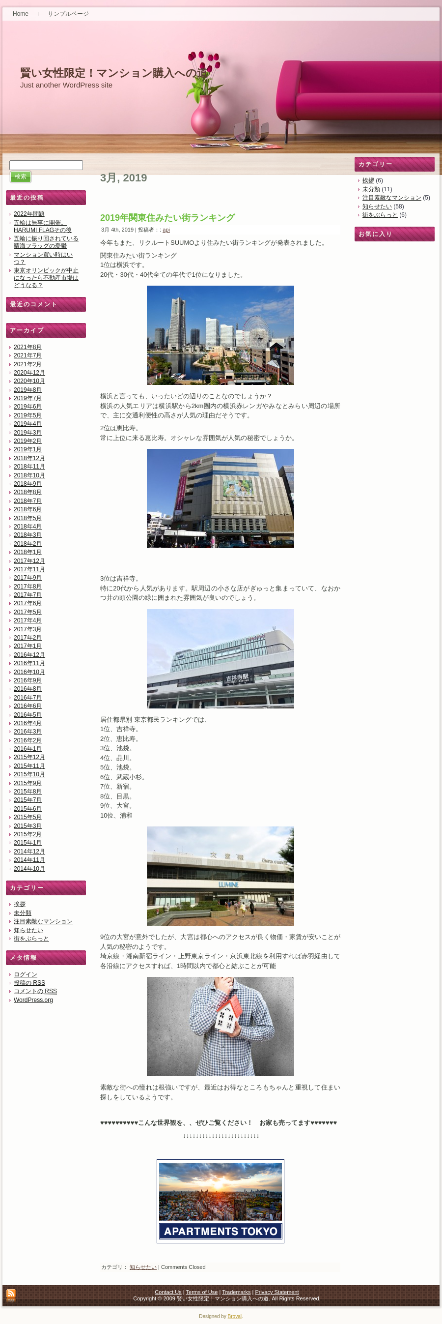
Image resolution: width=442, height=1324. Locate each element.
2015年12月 (29, 757)
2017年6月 (28, 603)
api (166, 230)
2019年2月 (28, 441)
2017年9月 (28, 577)
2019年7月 (28, 398)
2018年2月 (28, 543)
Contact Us (168, 1292)
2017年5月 (28, 612)
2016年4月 (28, 723)
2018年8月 (28, 492)
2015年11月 (29, 766)
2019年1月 (28, 449)
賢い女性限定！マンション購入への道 (114, 73)
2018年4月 (28, 526)
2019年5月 (28, 415)
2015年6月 (28, 808)
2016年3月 (28, 731)
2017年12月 (29, 561)
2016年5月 (28, 714)
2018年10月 (29, 475)
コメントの (35, 991)
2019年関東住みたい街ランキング (167, 218)
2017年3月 (28, 629)
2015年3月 (28, 826)
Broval (235, 1316)
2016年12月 (29, 654)
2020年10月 (29, 381)
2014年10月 (29, 868)
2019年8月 (28, 389)
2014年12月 (29, 851)
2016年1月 (28, 748)
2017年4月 (28, 620)
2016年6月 (28, 706)
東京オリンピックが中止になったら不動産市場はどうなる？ (46, 278)
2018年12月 (29, 458)
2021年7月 (28, 355)
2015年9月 (28, 783)
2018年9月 (28, 483)
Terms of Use (202, 1292)
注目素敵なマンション (43, 921)
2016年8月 (28, 688)
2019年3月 (28, 432)
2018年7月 (28, 501)
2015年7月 (28, 799)
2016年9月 (28, 680)
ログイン (25, 974)
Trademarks (236, 1292)
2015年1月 (28, 842)
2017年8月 (28, 586)
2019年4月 (28, 423)
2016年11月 (29, 663)
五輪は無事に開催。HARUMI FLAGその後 (43, 226)
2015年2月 (28, 834)
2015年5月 (28, 817)
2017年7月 (28, 594)
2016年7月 (28, 697)
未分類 (22, 913)
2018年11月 (29, 466)
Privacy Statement (277, 1292)
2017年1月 (28, 646)
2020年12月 (29, 372)
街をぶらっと (31, 938)
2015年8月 (28, 791)
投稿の (29, 982)
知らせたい (28, 930)
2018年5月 (28, 518)
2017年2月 (28, 637)
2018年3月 (28, 534)
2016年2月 (28, 740)
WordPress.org (33, 1000)
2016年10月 (29, 672)
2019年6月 (28, 406)
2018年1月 (28, 552)
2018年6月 (28, 509)
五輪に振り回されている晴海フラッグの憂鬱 (46, 242)
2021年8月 (28, 347)
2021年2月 (28, 364)
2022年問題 (29, 213)
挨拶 (20, 904)
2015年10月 (29, 774)
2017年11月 (29, 569)
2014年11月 (29, 859)
